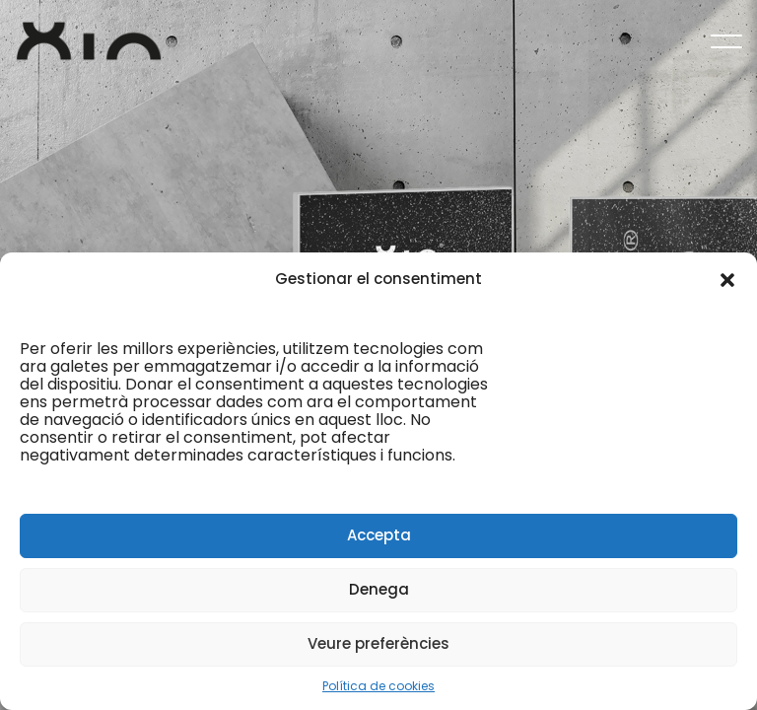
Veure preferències (378, 643)
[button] (727, 279)
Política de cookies (378, 685)
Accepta (379, 535)
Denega (379, 589)
